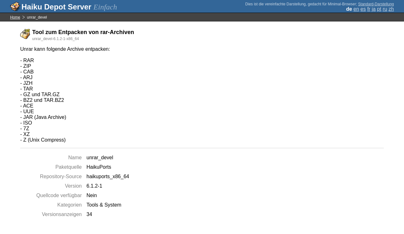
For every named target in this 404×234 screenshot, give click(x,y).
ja (374, 9)
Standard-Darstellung (376, 4)
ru (385, 9)
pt (379, 9)
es (363, 9)
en (356, 9)
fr (368, 9)
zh (391, 9)
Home (15, 17)
